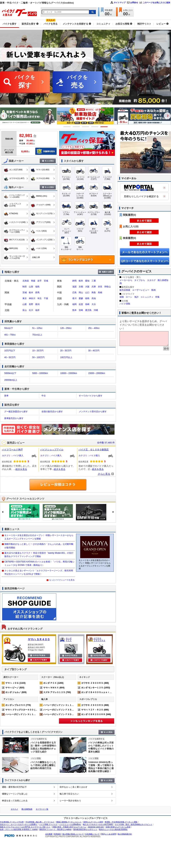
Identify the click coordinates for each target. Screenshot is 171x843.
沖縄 (96, 310)
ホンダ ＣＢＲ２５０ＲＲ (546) (96, 714)
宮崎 (81, 310)
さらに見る (104, 473)
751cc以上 (37, 334)
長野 (31, 304)
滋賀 (74, 286)
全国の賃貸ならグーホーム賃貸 (117, 827)
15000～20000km (96, 373)
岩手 (39, 281)
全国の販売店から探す (52, 411)
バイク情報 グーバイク (48, 824)
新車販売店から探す (14, 418)
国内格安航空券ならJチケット (85, 829)
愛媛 (81, 298)
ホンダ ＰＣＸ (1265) (53, 683)
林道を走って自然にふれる (15, 800)
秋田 (24, 286)
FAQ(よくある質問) (108, 834)
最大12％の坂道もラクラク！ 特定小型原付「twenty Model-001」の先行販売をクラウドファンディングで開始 (38, 555)
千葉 (46, 298)
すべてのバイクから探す (90, 395)
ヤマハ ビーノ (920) (14, 687)
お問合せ (134, 2)
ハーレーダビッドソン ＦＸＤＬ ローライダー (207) (68, 714)
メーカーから (126, 280)
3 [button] (85, 126)
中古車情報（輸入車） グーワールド (40, 822)
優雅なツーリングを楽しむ (15, 794)
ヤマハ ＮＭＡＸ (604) (53, 687)
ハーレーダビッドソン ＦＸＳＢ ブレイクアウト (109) (70, 709)
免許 (136, 297)
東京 (24, 298)
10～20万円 (37, 350)
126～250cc (66, 328)
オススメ (14, 809)
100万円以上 (66, 357)
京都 (81, 286)
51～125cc (37, 328)
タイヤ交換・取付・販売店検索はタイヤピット (133, 824)
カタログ (151, 280)
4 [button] (95, 126)
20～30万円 (65, 350)
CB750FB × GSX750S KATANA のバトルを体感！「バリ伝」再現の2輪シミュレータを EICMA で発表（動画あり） (39, 563)
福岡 (74, 304)
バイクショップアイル (51, 449)
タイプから (139, 280)
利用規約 (57, 834)
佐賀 (81, 304)
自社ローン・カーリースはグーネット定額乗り (18, 824)
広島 (74, 292)
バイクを (24, 82)
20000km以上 (10, 380)
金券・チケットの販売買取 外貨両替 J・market (19, 829)
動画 (153, 290)
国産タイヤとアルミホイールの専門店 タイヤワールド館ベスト (25, 827)
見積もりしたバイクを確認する (141, 196)
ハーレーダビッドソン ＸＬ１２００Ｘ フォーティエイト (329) (36, 714)
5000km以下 (10, 373)
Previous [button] (3, 115)
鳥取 (94, 292)
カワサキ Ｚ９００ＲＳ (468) (95, 683)
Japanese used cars (96, 827)
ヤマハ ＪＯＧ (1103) (15, 683)
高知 (94, 298)
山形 (31, 286)
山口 (87, 292)
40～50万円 (9, 357)
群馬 (37, 292)
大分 (94, 304)
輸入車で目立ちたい (69, 794)
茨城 (24, 292)
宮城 (46, 281)
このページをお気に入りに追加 (156, 2)
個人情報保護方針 (125, 834)
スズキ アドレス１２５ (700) (57, 692)
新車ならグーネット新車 (93, 822)
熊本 (74, 310)
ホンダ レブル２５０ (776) (18, 705)
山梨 (24, 304)
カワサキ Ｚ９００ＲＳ (99, 639)
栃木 (31, 292)
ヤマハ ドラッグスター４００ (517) (22, 709)
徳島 (87, 298)
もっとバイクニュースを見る (62, 580)
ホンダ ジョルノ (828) (16, 692)
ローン (129, 297)
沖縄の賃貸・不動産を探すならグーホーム (69, 827)
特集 (157, 297)
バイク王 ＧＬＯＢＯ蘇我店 (94, 449)
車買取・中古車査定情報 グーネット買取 (121, 822)
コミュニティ (147, 297)
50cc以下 (8, 328)
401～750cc (10, 334)
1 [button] (67, 126)
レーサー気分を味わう (70, 800)
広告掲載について (92, 834)
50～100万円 (38, 357)
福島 (37, 286)
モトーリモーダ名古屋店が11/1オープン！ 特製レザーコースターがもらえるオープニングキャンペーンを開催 (38, 537)
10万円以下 (9, 350)
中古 (44, 395)
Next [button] (167, 115)
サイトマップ (120, 2)
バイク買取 (125, 303)
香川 (74, 298)
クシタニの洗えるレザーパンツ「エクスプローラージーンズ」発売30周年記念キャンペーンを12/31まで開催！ (38, 572)
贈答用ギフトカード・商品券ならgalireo (55, 829)
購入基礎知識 (27, 809)
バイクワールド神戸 (12, 449)
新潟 (37, 304)
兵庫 (94, 286)
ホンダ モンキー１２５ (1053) (95, 687)
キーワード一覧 (42, 809)
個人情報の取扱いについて (73, 834)
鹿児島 (88, 310)
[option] (85, 124)
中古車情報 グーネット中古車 (12, 822)
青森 (33, 281)
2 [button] (76, 126)
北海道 (25, 281)
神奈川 (32, 298)
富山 (24, 310)
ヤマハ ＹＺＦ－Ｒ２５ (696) (95, 709)
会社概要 (48, 834)
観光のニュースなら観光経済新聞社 (113, 829)
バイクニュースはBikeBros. (70, 824)
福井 (37, 310)
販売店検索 (125, 290)
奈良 (100, 286)
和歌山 (107, 286)
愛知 (87, 281)
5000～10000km (40, 373)
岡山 (81, 292)
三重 (94, 281)
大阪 (87, 286)
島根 (100, 292)
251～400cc (94, 328)
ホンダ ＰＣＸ (69, 639)
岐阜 (81, 281)
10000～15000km (68, 373)
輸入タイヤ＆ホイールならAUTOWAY (98, 824)
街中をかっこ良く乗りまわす (73, 787)
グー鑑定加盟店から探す (16, 411)
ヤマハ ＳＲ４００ (39, 639)
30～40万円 (93, 350)
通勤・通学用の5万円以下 (14, 787)
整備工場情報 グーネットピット (69, 822)
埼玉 (39, 298)
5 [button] (104, 126)
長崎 (87, 304)
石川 (31, 310)
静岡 (74, 281)
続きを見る (21, 469)
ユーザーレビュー (140, 290)
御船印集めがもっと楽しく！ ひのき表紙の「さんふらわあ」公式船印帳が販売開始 (38, 546)
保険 (122, 297)
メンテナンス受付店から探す (93, 411)
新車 (6, 395)
